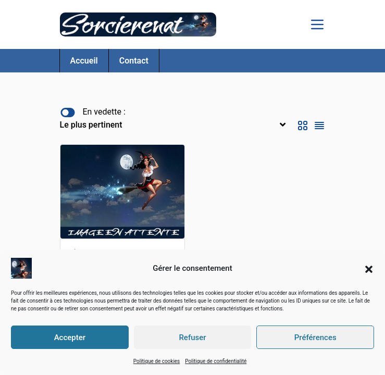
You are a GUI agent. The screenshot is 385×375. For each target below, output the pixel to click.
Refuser (192, 337)
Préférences (315, 337)
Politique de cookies (156, 361)
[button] (369, 268)
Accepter (69, 337)
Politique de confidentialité (215, 361)
